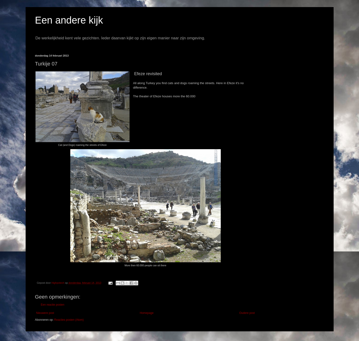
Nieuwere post (45, 313)
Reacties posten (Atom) (69, 319)
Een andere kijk (69, 20)
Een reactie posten (52, 304)
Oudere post (247, 313)
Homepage (147, 313)
